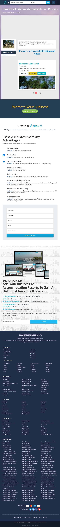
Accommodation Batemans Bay (29, 463)
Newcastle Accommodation (9, 484)
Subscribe (32, 355)
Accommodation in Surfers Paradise (9, 464)
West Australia (25, 383)
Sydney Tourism (45, 443)
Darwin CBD (44, 424)
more (40, 93)
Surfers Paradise (45, 420)
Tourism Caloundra (26, 447)
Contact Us (33, 349)
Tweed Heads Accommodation (10, 473)
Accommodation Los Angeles (29, 449)
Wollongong (44, 408)
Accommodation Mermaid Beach (30, 461)
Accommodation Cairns (27, 492)
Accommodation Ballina (27, 494)
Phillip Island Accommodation (10, 475)
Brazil (33, 367)
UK (21, 517)
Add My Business (30, 111)
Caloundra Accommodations (29, 469)
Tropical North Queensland (9, 391)
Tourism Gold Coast (46, 451)
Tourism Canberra (7, 455)
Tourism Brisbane (7, 449)
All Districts (6, 420)
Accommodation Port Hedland (29, 482)
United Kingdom (21, 367)
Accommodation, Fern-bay (14, 12)
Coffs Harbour (25, 413)
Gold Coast (25, 404)
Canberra (24, 406)
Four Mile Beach (7, 434)
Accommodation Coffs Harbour (10, 492)
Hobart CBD (25, 426)
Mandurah (5, 411)
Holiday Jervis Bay (45, 469)
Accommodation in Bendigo (9, 469)
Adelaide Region (45, 393)
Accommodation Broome (47, 492)
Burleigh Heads (25, 432)
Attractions (6, 443)
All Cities (5, 402)
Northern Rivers (45, 383)
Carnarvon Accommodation (9, 479)
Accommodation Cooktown (47, 490)
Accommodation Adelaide (28, 500)
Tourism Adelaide (26, 451)
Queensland (6, 381)
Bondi (42, 426)
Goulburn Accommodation (47, 467)
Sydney (24, 402)
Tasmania (43, 387)
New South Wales (26, 379)
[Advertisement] (30, 27)
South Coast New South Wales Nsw (29, 385)
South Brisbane (6, 430)
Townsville (43, 409)
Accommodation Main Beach (48, 461)
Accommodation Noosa (46, 482)
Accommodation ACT (27, 459)
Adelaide (5, 406)
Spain (33, 365)
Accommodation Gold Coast (48, 498)
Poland (19, 369)
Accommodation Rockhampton (29, 481)
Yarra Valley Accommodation (10, 471)
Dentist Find (25, 441)
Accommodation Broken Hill (9, 494)
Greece (5, 369)
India (47, 367)
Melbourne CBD (26, 420)
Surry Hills (24, 434)
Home (4, 12)
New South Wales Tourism (9, 453)
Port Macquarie (26, 411)
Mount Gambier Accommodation (49, 475)
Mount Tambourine (7, 413)
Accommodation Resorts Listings (30, 525)
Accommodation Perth (46, 496)
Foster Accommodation (47, 477)
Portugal (34, 369)
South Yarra (44, 432)
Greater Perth (25, 389)
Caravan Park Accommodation (48, 441)
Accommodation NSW (8, 459)
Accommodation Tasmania (28, 457)
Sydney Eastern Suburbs (9, 422)
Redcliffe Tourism (26, 445)
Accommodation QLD (46, 457)
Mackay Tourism (7, 447)
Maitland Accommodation (9, 467)
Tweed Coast (25, 393)
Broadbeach (25, 424)
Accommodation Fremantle (28, 490)
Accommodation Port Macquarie (11, 482)
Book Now (32, 73)
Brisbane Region (7, 389)
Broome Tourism (7, 445)
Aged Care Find (6, 441)
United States (35, 363)
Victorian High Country (27, 391)
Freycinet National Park (46, 434)
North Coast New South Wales (10, 383)
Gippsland (5, 393)
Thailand (34, 371)
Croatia (5, 367)
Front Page (33, 353)
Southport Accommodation (47, 459)
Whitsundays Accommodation (29, 471)
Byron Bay (5, 409)
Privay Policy (33, 357)
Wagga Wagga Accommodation (48, 471)
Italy (5, 365)
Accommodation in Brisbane (29, 498)
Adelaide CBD (6, 424)
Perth (4, 404)
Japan (5, 371)
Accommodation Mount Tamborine (8, 487)
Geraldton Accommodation (28, 477)
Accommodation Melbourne (9, 498)
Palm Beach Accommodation (10, 461)
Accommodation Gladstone (9, 490)
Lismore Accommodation (28, 467)
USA (25, 517)
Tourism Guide (25, 443)
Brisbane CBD (6, 426)
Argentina (48, 371)
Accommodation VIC (8, 457)
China (40, 517)
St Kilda (5, 428)
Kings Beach (44, 428)
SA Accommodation (46, 455)
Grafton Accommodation (9, 477)
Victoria (43, 379)
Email (23, 73)
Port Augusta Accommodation (48, 473)
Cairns (23, 408)
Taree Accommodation (46, 463)
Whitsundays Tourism (46, 449)
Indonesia (20, 371)
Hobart (43, 411)
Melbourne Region (26, 381)
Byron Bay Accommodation (28, 479)
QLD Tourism (44, 453)
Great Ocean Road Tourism (47, 447)
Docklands (5, 432)
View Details (41, 73)
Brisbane (43, 404)
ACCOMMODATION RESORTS (30, 335)
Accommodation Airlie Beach (48, 494)
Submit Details (30, 235)
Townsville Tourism (46, 445)
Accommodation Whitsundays (10, 481)
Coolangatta (25, 430)
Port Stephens (44, 389)
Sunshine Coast (45, 385)
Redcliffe (24, 409)
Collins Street (25, 428)
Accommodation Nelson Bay (29, 484)
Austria (47, 369)
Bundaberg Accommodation (48, 479)
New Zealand (49, 363)
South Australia (7, 385)
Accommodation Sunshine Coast (30, 496)
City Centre (44, 430)
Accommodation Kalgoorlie (28, 486)
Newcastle (5, 408)
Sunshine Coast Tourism (9, 451)
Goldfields (5, 395)
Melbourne (43, 402)
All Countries (7, 363)
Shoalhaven (44, 391)
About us (32, 351)
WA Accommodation (27, 455)
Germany (48, 365)
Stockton (5, 55)
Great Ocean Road (26, 395)
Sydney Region (44, 381)
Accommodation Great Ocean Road (48, 487)
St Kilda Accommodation (28, 473)
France (19, 365)
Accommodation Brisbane (9, 500)
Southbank (24, 422)
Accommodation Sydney (9, 496)
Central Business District (47, 422)
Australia (20, 363)
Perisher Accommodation (28, 475)
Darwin (43, 406)
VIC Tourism (25, 453)
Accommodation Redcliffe (47, 481)
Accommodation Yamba (27, 465)
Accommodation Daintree (47, 465)
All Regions (5, 379)
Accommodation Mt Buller (47, 484)
